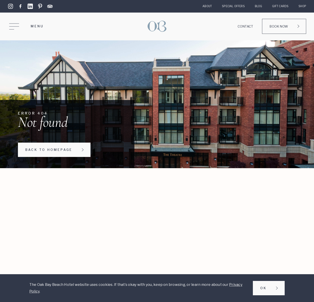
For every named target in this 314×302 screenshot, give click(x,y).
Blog (258, 6)
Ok (263, 288)
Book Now (278, 26)
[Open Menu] (27, 26)
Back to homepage (48, 150)
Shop (302, 6)
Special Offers (233, 6)
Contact (245, 26)
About (207, 6)
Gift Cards (280, 6)
